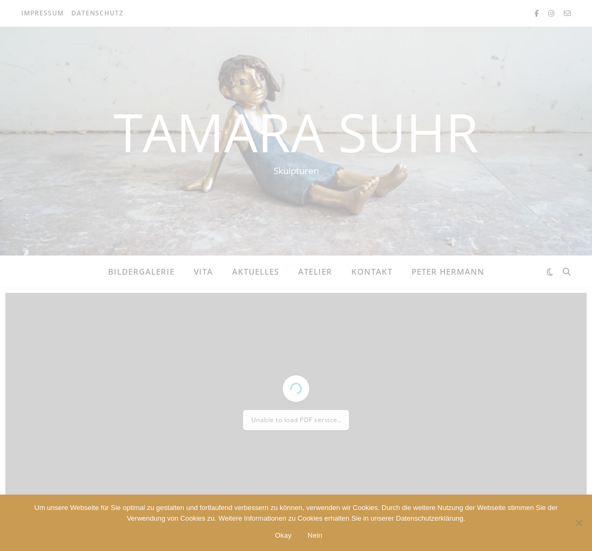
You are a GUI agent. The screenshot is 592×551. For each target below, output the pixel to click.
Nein (315, 535)
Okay (283, 535)
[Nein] (578, 522)
